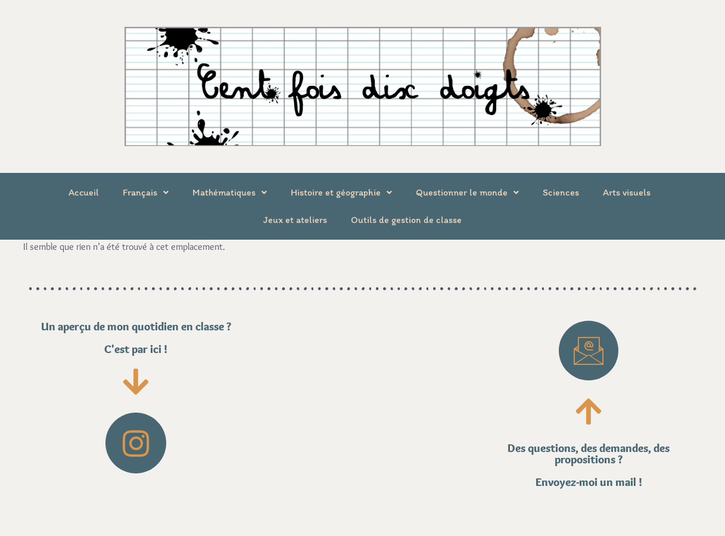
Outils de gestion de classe (406, 219)
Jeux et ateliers (295, 219)
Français (146, 192)
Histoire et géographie (341, 192)
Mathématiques (229, 192)
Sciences (561, 192)
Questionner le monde (467, 192)
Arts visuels (627, 192)
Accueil (84, 192)
